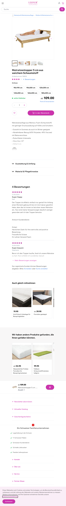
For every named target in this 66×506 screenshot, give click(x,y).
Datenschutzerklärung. (10, 497)
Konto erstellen (42, 269)
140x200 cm (18, 93)
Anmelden (28, 269)
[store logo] (33, 3)
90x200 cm (30, 88)
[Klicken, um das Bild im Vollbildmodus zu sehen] (33, 38)
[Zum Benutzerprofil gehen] (59, 3)
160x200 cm (32, 93)
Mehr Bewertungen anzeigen (24, 260)
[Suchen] (62, 9)
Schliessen (8, 501)
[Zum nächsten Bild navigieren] (51, 39)
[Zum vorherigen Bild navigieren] (15, 39)
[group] (17, 79)
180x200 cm (46, 93)
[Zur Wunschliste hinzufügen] (14, 112)
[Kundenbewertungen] (33, 223)
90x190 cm (18, 88)
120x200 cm (44, 88)
